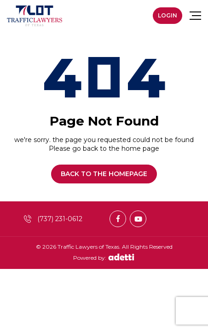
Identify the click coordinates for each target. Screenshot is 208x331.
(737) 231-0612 (52, 219)
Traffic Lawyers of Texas (88, 247)
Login (167, 15)
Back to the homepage (104, 174)
